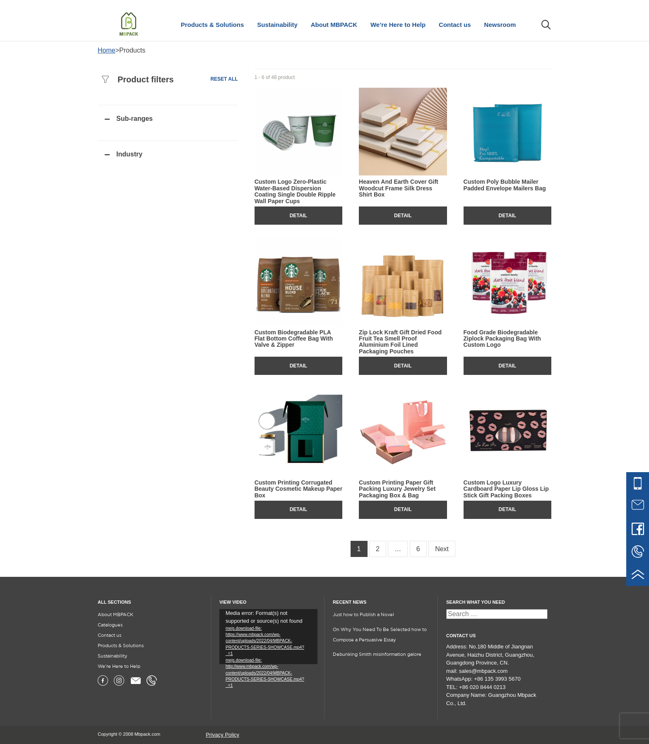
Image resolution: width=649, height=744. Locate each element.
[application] (268, 636)
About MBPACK (334, 24)
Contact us (455, 24)
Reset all (224, 79)
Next (442, 548)
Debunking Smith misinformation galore (377, 655)
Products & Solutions (212, 24)
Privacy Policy (222, 735)
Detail (298, 215)
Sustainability (277, 24)
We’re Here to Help (397, 24)
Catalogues (110, 625)
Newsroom (500, 24)
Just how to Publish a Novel (363, 615)
